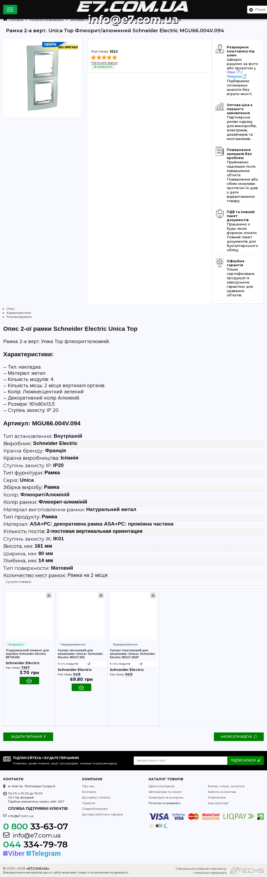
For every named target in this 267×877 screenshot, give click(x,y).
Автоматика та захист (165, 792)
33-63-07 (35, 826)
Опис (10, 309)
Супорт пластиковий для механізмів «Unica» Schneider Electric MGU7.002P (132, 654)
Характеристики (18, 313)
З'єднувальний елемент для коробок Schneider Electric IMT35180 (27, 654)
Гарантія (88, 803)
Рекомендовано (19, 317)
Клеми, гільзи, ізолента (226, 786)
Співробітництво (95, 809)
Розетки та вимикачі (164, 803)
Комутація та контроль (166, 798)
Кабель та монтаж (222, 792)
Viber (231, 72)
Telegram (234, 76)
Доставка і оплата (96, 798)
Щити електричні (162, 786)
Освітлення (217, 798)
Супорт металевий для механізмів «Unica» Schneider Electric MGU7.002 (80, 654)
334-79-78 (35, 844)
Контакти (89, 792)
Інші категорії (218, 803)
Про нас (88, 786)
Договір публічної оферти (102, 815)
